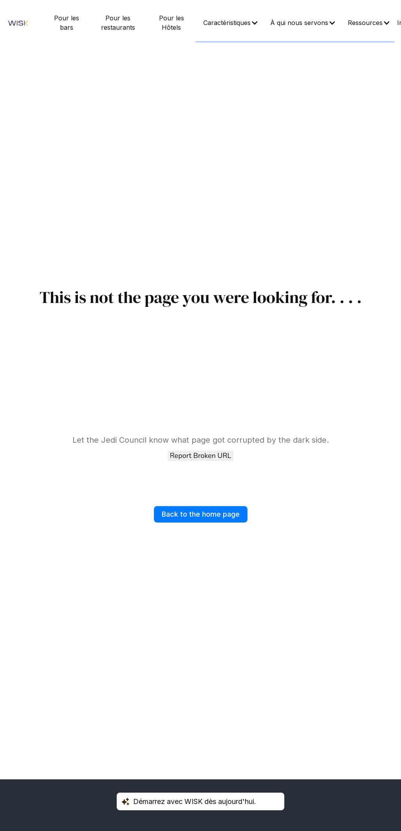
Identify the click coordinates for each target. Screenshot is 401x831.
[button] (228, 23)
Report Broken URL (200, 455)
